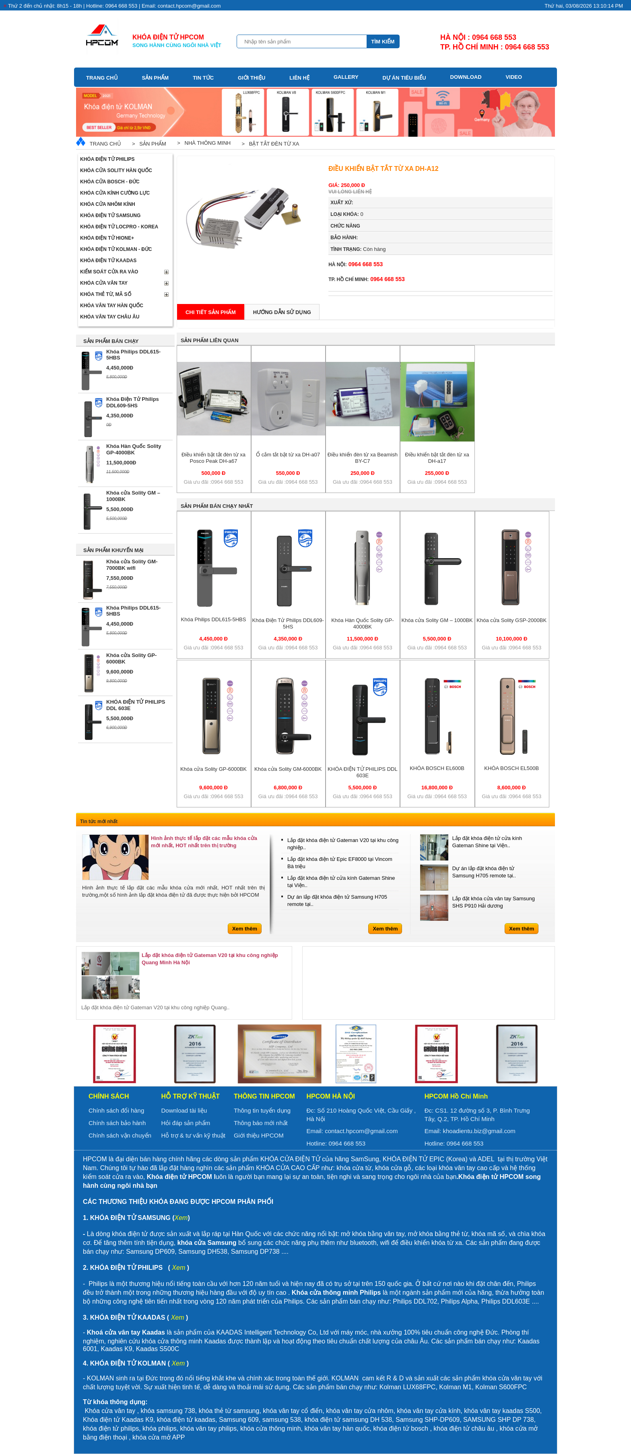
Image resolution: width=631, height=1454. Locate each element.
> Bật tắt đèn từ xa (269, 144)
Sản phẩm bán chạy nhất (217, 506)
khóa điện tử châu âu (463, 1428)
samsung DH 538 (367, 1419)
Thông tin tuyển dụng (262, 1110)
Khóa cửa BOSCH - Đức (110, 182)
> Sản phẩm (147, 144)
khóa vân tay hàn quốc (336, 1428)
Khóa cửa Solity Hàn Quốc (116, 170)
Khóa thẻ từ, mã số (105, 294)
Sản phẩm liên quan (210, 340)
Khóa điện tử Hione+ (107, 238)
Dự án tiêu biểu (404, 78)
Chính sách (109, 1096)
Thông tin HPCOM (264, 1096)
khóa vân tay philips (208, 1428)
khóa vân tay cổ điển (292, 1410)
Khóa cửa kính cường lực (115, 193)
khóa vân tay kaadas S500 (502, 1410)
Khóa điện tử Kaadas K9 (118, 1419)
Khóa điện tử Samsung (110, 215)
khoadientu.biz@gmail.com (479, 1130)
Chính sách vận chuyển (120, 1135)
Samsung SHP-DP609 (428, 1419)
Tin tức (203, 78)
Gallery (346, 77)
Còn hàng (358, 249)
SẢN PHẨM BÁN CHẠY (110, 341)
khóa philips (159, 1428)
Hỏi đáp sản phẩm (185, 1122)
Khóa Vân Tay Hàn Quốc (111, 305)
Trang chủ (102, 78)
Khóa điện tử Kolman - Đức (116, 249)
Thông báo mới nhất (261, 1122)
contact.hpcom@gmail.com (361, 1130)
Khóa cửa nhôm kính (107, 204)
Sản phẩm (155, 78)
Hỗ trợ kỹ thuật (190, 1096)
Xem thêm (244, 929)
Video (514, 77)
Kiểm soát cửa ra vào (109, 272)
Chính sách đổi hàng (116, 1110)
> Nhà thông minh (202, 143)
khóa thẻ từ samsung (229, 1410)
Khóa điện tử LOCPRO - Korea (119, 227)
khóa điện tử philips (111, 1428)
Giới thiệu (251, 78)
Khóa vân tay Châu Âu (109, 317)
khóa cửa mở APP (158, 1437)
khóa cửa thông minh (270, 1428)
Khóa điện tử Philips (107, 159)
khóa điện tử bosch (400, 1428)
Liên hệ (299, 78)
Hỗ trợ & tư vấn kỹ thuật (193, 1135)
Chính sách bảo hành (117, 1122)
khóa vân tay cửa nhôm (360, 1410)
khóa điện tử (323, 1419)
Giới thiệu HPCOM (259, 1135)
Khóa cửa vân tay (104, 283)
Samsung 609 (239, 1419)
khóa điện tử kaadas (186, 1419)
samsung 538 (281, 1419)
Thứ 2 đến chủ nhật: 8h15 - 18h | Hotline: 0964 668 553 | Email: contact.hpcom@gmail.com (114, 6)
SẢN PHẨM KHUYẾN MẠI (113, 550)
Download (466, 77)
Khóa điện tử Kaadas (108, 260)
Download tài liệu (184, 1110)
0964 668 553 (355, 264)
